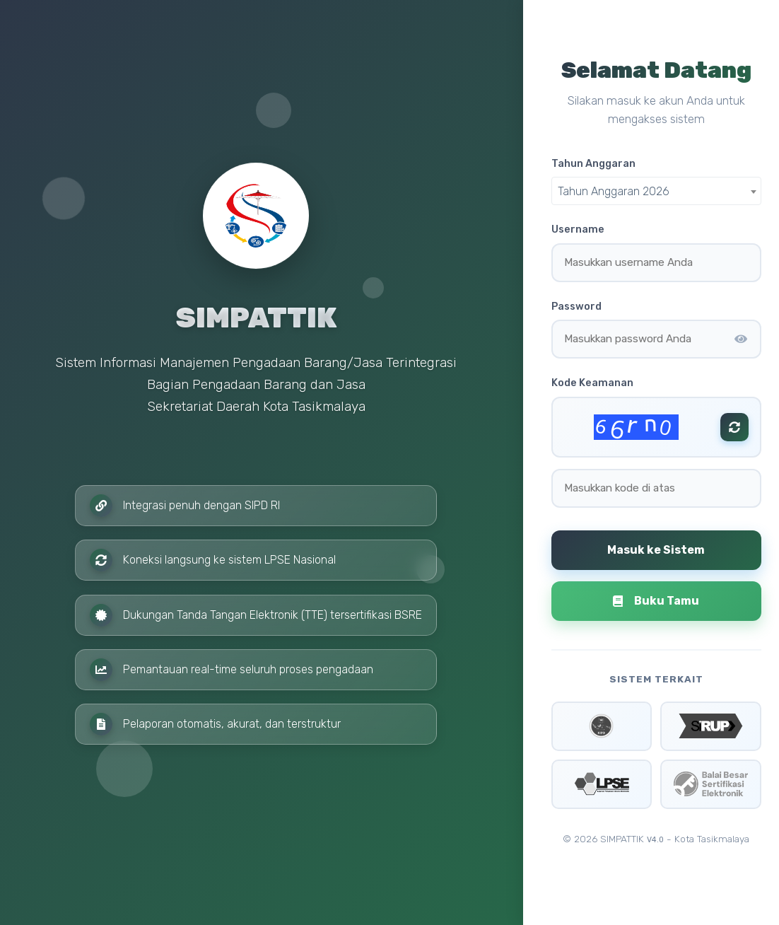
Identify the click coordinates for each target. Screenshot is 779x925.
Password (576, 307)
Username (577, 229)
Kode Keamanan (592, 383)
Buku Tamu (656, 600)
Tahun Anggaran (593, 164)
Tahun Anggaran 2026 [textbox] (613, 191)
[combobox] (656, 191)
